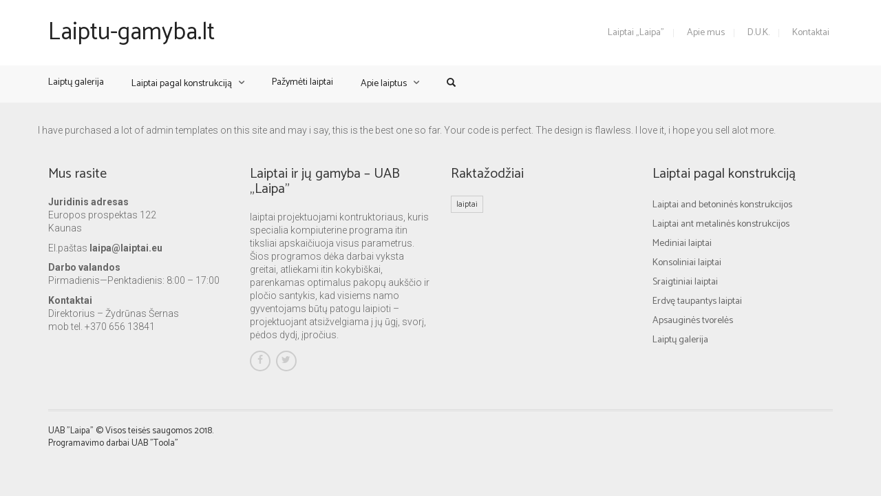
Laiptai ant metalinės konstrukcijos (720, 224)
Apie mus (706, 33)
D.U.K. (758, 33)
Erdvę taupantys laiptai (697, 301)
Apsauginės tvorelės (692, 321)
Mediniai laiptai (682, 243)
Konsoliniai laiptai (686, 263)
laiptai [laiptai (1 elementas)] (467, 204)
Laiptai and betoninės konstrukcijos (722, 205)
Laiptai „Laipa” (636, 33)
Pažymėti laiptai (302, 82)
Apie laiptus (384, 84)
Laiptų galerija (76, 82)
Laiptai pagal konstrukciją (181, 84)
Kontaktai (810, 33)
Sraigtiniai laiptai (685, 282)
